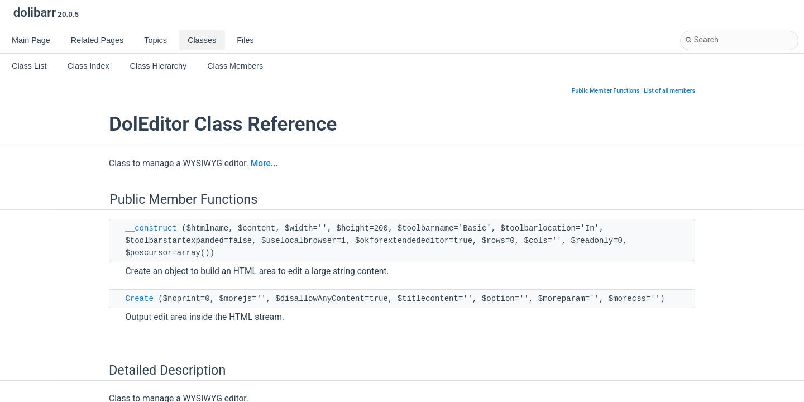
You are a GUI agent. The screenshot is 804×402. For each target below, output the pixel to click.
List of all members (669, 90)
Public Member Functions (606, 90)
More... (264, 164)
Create (139, 298)
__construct (150, 228)
